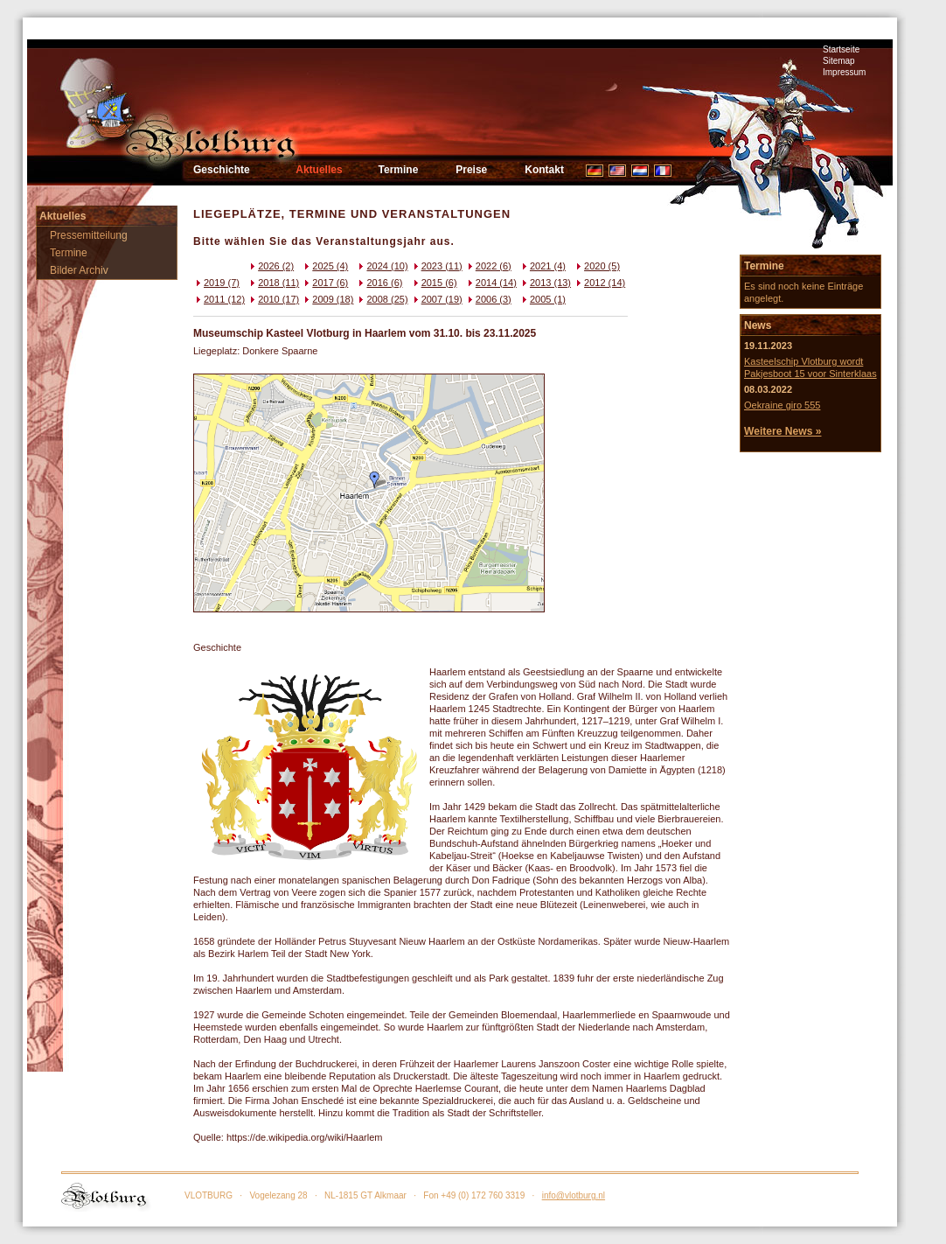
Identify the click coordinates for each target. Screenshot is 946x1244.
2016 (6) (379, 282)
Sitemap (839, 61)
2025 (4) (325, 266)
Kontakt (544, 170)
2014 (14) (491, 282)
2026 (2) (270, 266)
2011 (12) (219, 299)
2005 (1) (542, 299)
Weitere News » (783, 431)
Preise (471, 170)
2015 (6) (434, 282)
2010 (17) (273, 299)
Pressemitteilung (89, 235)
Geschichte (221, 170)
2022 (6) (488, 266)
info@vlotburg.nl (573, 1195)
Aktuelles (319, 170)
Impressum (844, 72)
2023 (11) (437, 266)
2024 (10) (381, 266)
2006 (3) (488, 299)
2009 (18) (327, 299)
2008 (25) (381, 299)
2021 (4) (542, 266)
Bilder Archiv (79, 270)
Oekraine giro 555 (782, 405)
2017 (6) (325, 282)
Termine (399, 170)
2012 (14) (599, 282)
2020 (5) (597, 266)
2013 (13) (545, 282)
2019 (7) (216, 282)
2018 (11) (273, 282)
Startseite (841, 49)
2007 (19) (437, 299)
